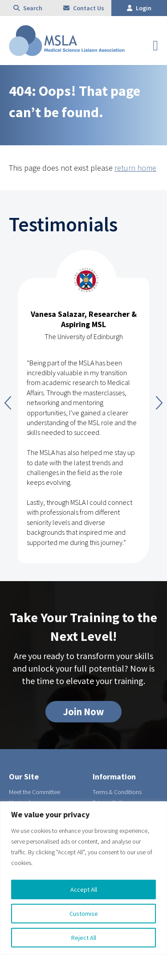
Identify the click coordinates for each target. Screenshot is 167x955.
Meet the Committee (34, 792)
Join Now (83, 711)
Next (159, 403)
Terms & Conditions (117, 792)
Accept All (83, 889)
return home (135, 168)
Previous (7, 403)
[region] (83, 878)
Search (27, 8)
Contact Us (83, 8)
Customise (83, 914)
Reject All (83, 938)
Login (139, 8)
